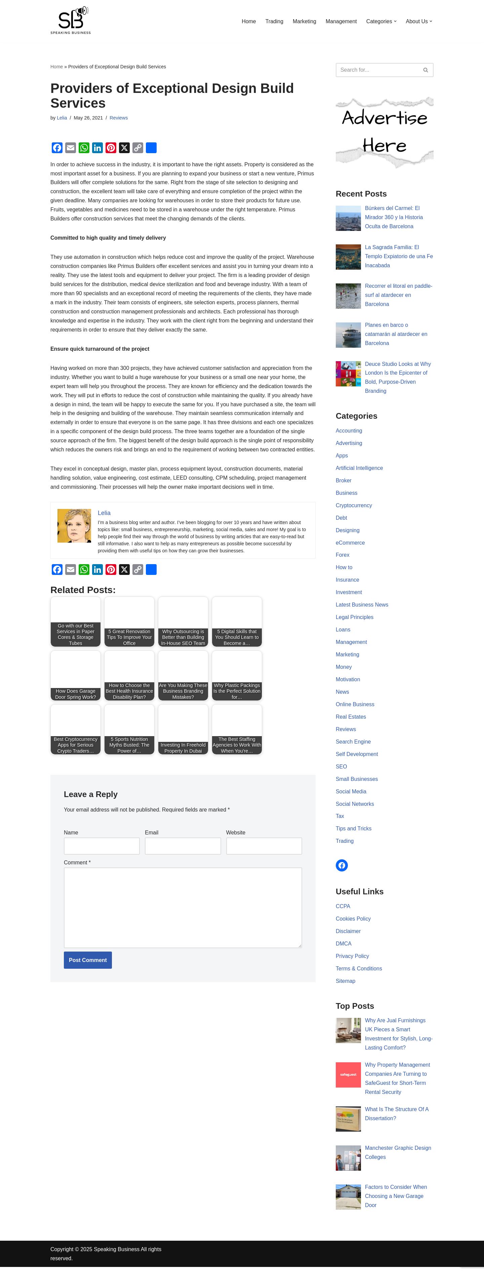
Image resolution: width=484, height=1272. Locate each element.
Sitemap (346, 985)
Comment (77, 874)
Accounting (349, 432)
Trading (274, 21)
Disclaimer (348, 935)
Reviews (119, 118)
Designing (348, 532)
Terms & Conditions (359, 972)
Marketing (304, 21)
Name (71, 844)
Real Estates (351, 719)
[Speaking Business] (70, 21)
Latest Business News (362, 607)
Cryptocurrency (354, 507)
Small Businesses (357, 782)
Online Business (355, 707)
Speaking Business (116, 1254)
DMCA (344, 948)
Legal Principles (355, 619)
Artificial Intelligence (359, 469)
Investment (349, 594)
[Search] (377, 70)
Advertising (349, 444)
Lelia (62, 118)
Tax (340, 820)
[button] (395, 21)
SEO (341, 769)
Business (347, 494)
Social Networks (355, 807)
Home (248, 21)
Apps (342, 456)
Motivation (348, 682)
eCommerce (350, 544)
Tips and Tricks (354, 832)
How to (344, 569)
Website (236, 844)
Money (344, 670)
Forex (343, 557)
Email (151, 844)
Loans (343, 632)
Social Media (351, 794)
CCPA (343, 910)
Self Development (357, 757)
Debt (341, 519)
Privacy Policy (352, 960)
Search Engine (353, 745)
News (342, 694)
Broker (344, 482)
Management (340, 21)
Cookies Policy (353, 922)
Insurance (347, 582)
